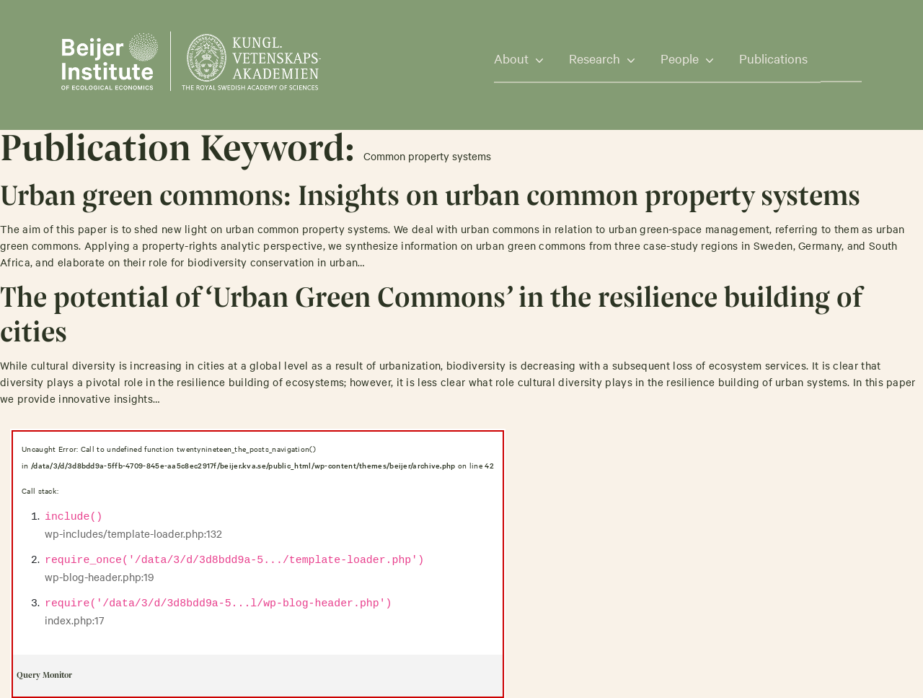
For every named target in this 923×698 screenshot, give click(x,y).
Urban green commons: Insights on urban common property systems (430, 197)
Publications (773, 58)
